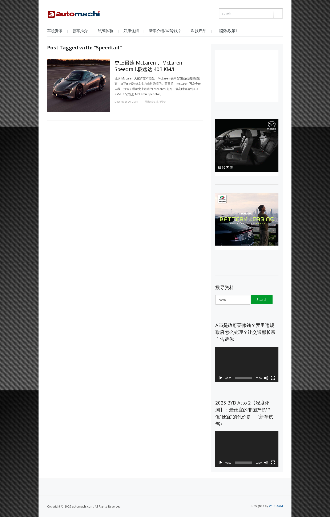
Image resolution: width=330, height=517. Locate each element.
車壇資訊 (161, 101)
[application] (246, 364)
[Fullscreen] (273, 378)
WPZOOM (276, 506)
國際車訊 (150, 101)
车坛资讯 (54, 30)
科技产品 (198, 30)
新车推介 (80, 30)
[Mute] (266, 378)
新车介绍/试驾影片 (165, 30)
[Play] (221, 378)
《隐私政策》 (228, 30)
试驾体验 (105, 30)
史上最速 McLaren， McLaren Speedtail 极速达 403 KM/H (148, 66)
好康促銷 (131, 30)
